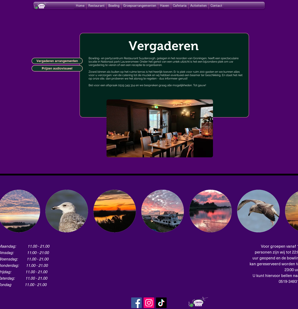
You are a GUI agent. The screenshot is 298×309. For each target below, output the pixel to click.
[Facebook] (136, 302)
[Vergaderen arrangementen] (57, 61)
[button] (66, 211)
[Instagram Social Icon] (149, 302)
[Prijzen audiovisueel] (57, 68)
